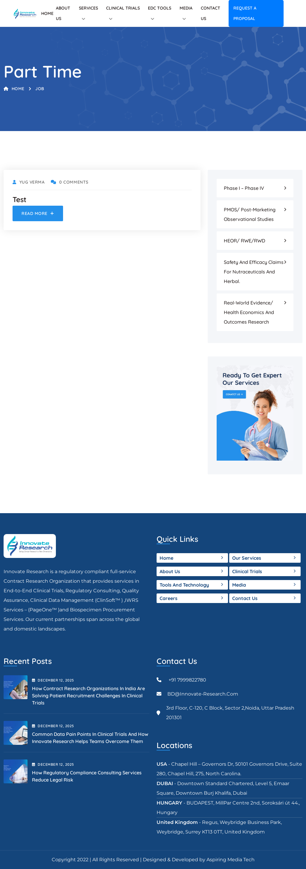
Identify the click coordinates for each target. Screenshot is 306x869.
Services (88, 8)
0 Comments (69, 182)
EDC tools (159, 8)
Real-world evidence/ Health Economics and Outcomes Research (249, 312)
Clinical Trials (123, 8)
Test (19, 199)
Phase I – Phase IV (244, 188)
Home (47, 13)
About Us (170, 571)
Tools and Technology (184, 585)
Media (186, 8)
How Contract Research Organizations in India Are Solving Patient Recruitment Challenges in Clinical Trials (88, 695)
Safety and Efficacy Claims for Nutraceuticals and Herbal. (254, 271)
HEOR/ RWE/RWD (244, 241)
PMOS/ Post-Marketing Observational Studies (250, 214)
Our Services (246, 558)
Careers (169, 598)
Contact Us (245, 598)
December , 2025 (53, 680)
